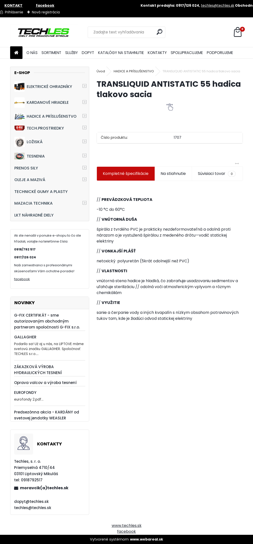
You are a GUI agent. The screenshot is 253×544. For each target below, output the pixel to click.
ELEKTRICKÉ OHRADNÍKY (43, 86)
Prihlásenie (14, 12)
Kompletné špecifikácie (125, 173)
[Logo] (44, 32)
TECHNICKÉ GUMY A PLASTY (41, 191)
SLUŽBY (71, 52)
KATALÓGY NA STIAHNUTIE (121, 52)
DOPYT (88, 52)
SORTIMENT (51, 52)
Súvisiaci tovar (217, 174)
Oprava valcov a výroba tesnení (45, 382)
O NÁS (32, 52)
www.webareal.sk (146, 539)
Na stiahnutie (173, 173)
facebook (22, 279)
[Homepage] (16, 52)
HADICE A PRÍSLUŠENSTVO (45, 116)
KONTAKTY (157, 52)
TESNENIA (29, 156)
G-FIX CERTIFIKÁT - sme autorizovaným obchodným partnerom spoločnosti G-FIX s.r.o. (47, 321)
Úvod (101, 71)
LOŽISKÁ (28, 142)
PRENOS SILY (26, 168)
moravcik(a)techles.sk (44, 488)
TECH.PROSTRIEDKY (39, 128)
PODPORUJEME (220, 52)
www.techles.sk (127, 525)
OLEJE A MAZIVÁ (29, 180)
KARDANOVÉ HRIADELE (41, 102)
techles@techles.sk (217, 5)
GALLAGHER (25, 337)
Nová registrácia (46, 12)
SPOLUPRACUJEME (187, 52)
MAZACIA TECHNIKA (33, 203)
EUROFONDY (25, 392)
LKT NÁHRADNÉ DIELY (34, 215)
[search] (159, 32)
